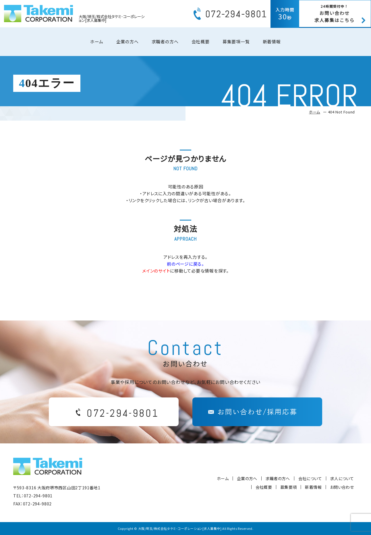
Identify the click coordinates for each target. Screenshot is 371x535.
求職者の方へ (165, 43)
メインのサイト (156, 271)
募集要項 (288, 487)
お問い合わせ (342, 487)
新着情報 (272, 43)
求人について (342, 478)
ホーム (96, 43)
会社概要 (201, 43)
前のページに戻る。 (185, 264)
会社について (310, 478)
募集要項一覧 (236, 43)
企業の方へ (127, 43)
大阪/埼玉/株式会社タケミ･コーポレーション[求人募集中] (180, 528)
